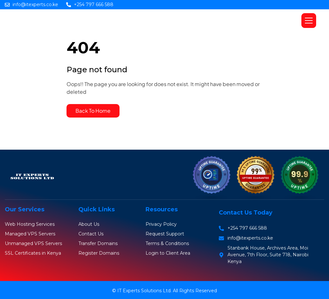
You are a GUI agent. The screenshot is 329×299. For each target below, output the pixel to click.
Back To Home (93, 110)
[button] (308, 20)
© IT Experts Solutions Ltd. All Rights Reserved (164, 291)
